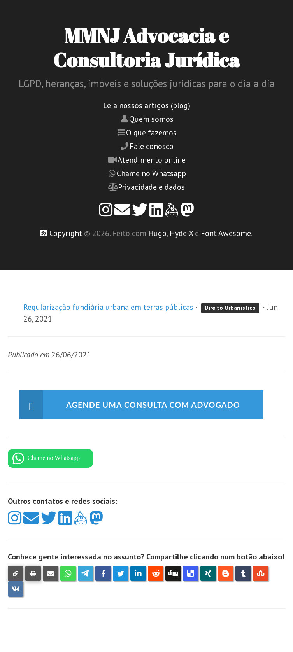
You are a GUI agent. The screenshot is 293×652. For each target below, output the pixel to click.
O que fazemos (151, 133)
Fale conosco (152, 146)
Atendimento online (152, 160)
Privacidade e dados (151, 187)
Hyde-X (181, 233)
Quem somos (151, 119)
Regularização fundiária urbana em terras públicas (108, 307)
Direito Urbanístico (230, 307)
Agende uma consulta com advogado (153, 404)
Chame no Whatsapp (151, 173)
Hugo (157, 233)
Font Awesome (226, 233)
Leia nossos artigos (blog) (146, 105)
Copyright (65, 233)
